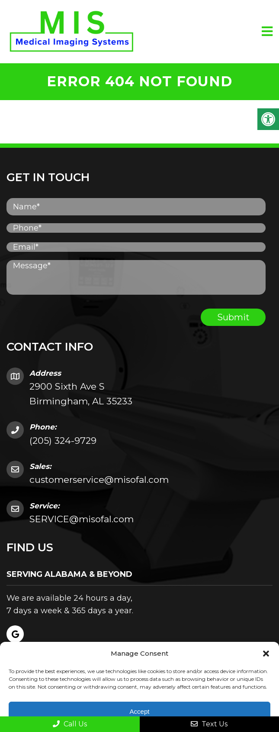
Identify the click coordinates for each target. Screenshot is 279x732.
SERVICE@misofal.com (81, 519)
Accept (140, 711)
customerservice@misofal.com (99, 479)
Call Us (70, 724)
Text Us (209, 724)
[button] (266, 653)
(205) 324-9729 (62, 440)
